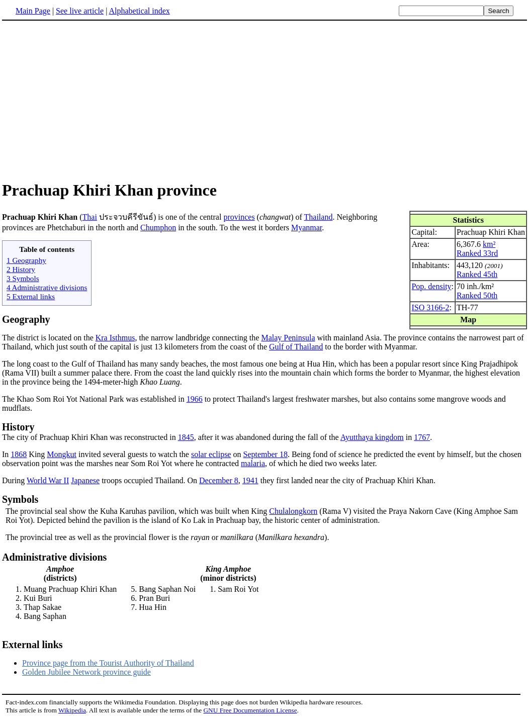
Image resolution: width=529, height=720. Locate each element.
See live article (80, 11)
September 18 (265, 454)
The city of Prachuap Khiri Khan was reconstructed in (90, 437)
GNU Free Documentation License (250, 710)
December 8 (218, 480)
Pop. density (431, 286)
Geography (26, 319)
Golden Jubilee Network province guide (86, 672)
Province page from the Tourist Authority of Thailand (108, 663)
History (18, 426)
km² (489, 244)
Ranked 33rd (477, 253)
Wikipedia (72, 710)
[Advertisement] (86, 100)
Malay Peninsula (288, 337)
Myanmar (306, 227)
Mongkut (61, 454)
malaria (253, 463)
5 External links (31, 296)
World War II (48, 480)
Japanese (85, 480)
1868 (19, 454)
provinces (238, 217)
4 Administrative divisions (47, 287)
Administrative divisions (54, 557)
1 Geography (26, 260)
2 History (21, 269)
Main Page (33, 11)
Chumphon (158, 227)
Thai (89, 217)
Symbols (20, 499)
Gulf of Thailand (296, 346)
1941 (250, 480)
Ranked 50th (477, 295)
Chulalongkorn (293, 511)
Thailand (318, 217)
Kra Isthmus (115, 337)
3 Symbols (23, 278)
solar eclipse (211, 454)
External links (32, 644)
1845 (186, 437)
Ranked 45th (477, 274)
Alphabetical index (139, 11)
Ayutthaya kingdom (372, 437)
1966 (195, 399)
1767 (422, 437)
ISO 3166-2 (430, 307)
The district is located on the (49, 337)
